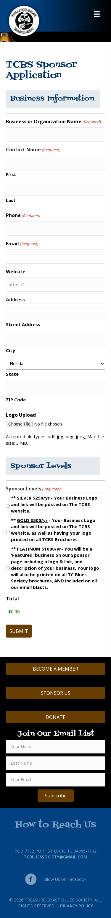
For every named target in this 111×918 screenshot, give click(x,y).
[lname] (55, 763)
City (10, 350)
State (12, 374)
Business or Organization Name (53, 121)
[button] (56, 795)
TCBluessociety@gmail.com (55, 857)
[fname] (55, 746)
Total (12, 598)
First (11, 174)
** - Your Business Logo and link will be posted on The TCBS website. (54, 504)
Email (22, 243)
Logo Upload (21, 415)
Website (15, 271)
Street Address (23, 324)
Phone (23, 215)
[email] (55, 779)
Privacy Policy (76, 906)
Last (11, 200)
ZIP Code (16, 400)
